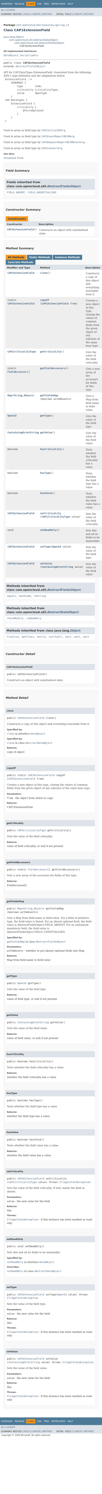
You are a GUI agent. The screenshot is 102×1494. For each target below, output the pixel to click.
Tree (46, 4)
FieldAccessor (17, 371)
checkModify (15, 618)
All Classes (8, 10)
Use (39, 4)
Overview (6, 4)
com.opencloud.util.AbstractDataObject (33, 39)
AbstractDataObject (63, 612)
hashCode (25, 596)
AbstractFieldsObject (30, 66)
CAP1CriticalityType (21, 351)
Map (9, 395)
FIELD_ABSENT (16, 192)
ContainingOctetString (23, 432)
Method (47, 14)
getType (45, 415)
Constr (36, 14)
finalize (13, 636)
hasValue (46, 493)
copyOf (44, 300)
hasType (45, 472)
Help (70, 4)
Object (28, 395)
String (18, 395)
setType (45, 546)
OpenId (11, 415)
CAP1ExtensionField (20, 229)
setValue (46, 563)
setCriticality (50, 513)
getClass (28, 636)
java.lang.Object (14, 36)
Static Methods (39, 257)
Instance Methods (67, 257)
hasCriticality (50, 449)
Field (26, 14)
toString (40, 596)
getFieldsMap (49, 395)
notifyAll (55, 636)
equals (11, 596)
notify (41, 636)
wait (68, 636)
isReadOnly (33, 618)
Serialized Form (14, 158)
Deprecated (58, 4)
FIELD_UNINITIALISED (42, 192)
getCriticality (50, 351)
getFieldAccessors (52, 368)
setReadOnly (48, 530)
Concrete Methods (20, 262)
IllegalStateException (75, 1182)
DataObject (11, 55)
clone (44, 272)
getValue (46, 432)
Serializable (29, 55)
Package (19, 4)
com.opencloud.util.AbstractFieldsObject (39, 42)
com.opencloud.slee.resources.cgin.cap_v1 (42, 25)
